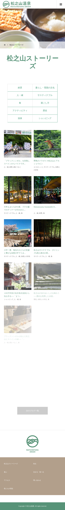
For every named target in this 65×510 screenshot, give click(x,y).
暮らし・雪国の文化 (45, 88)
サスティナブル (45, 95)
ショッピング (45, 118)
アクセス (7, 480)
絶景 (20, 88)
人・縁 (20, 95)
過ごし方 (45, 103)
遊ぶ (5, 472)
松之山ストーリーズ (11, 464)
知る (34, 464)
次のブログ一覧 (32, 411)
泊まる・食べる (38, 472)
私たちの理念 (8, 488)
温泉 (20, 118)
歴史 (45, 110)
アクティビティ (20, 110)
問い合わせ (37, 480)
